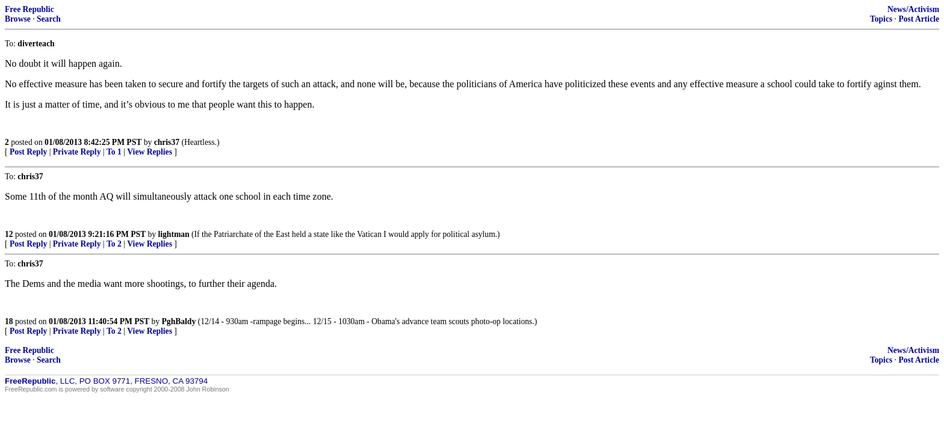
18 (9, 321)
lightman (174, 234)
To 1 (114, 151)
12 (9, 234)
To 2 (114, 243)
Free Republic (29, 9)
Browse (18, 18)
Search (49, 18)
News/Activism (913, 9)
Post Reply (28, 151)
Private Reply (77, 151)
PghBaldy (179, 321)
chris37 (166, 142)
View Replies (149, 151)
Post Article (918, 18)
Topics (881, 18)
